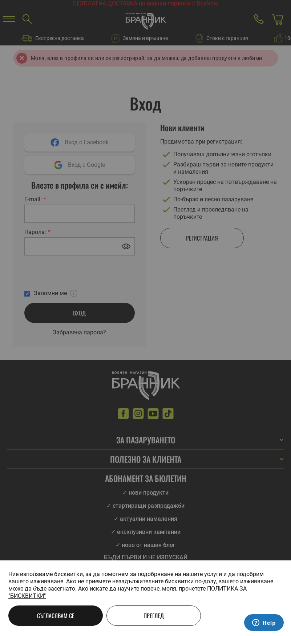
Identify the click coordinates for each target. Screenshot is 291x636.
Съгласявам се (55, 615)
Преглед (154, 615)
